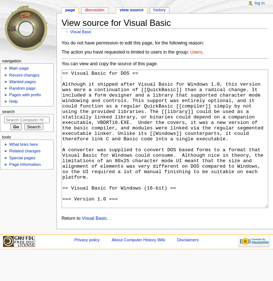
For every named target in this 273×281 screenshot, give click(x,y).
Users (196, 52)
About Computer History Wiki (138, 267)
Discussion (94, 10)
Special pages (22, 158)
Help (13, 101)
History (159, 10)
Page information (25, 164)
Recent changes (24, 75)
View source (132, 10)
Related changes (24, 151)
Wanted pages (22, 81)
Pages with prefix (25, 95)
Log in (260, 3)
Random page (22, 88)
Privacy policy (87, 267)
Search (8, 111)
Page (70, 10)
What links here (23, 144)
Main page (19, 68)
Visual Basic (80, 32)
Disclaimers (188, 267)
